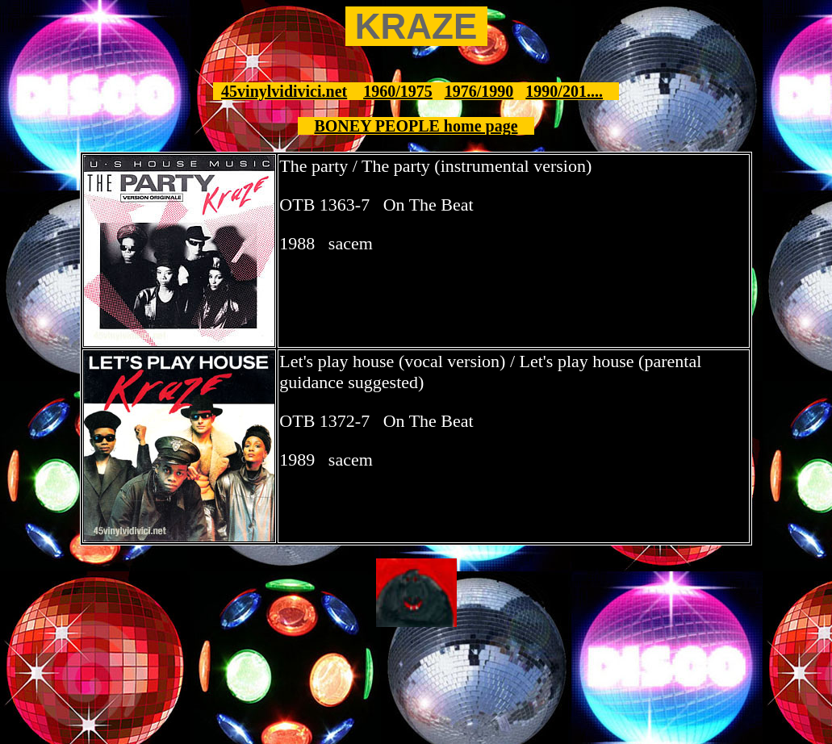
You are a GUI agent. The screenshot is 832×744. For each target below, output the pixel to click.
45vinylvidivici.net (284, 91)
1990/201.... (564, 91)
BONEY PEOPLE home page (415, 126)
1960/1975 (398, 91)
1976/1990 (479, 91)
